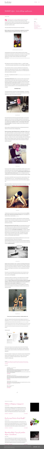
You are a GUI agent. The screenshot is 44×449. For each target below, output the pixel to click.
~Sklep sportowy (9, 375)
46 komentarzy (10, 413)
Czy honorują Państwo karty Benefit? (15, 418)
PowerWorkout (8, 2)
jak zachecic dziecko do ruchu (23, 361)
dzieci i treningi (9, 361)
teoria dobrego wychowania (37, 26)
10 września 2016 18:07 (14, 381)
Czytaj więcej (26, 413)
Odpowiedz (8, 373)
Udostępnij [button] (6, 413)
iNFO (12, 361)
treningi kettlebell (36, 27)
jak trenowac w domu (16, 361)
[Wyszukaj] (35, 2)
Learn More (35, 446)
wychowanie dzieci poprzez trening (37, 28)
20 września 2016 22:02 (11, 385)
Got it (39, 446)
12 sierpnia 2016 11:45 (13, 367)
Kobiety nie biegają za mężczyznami (14, 404)
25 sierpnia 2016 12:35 (13, 375)
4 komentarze (10, 444)
